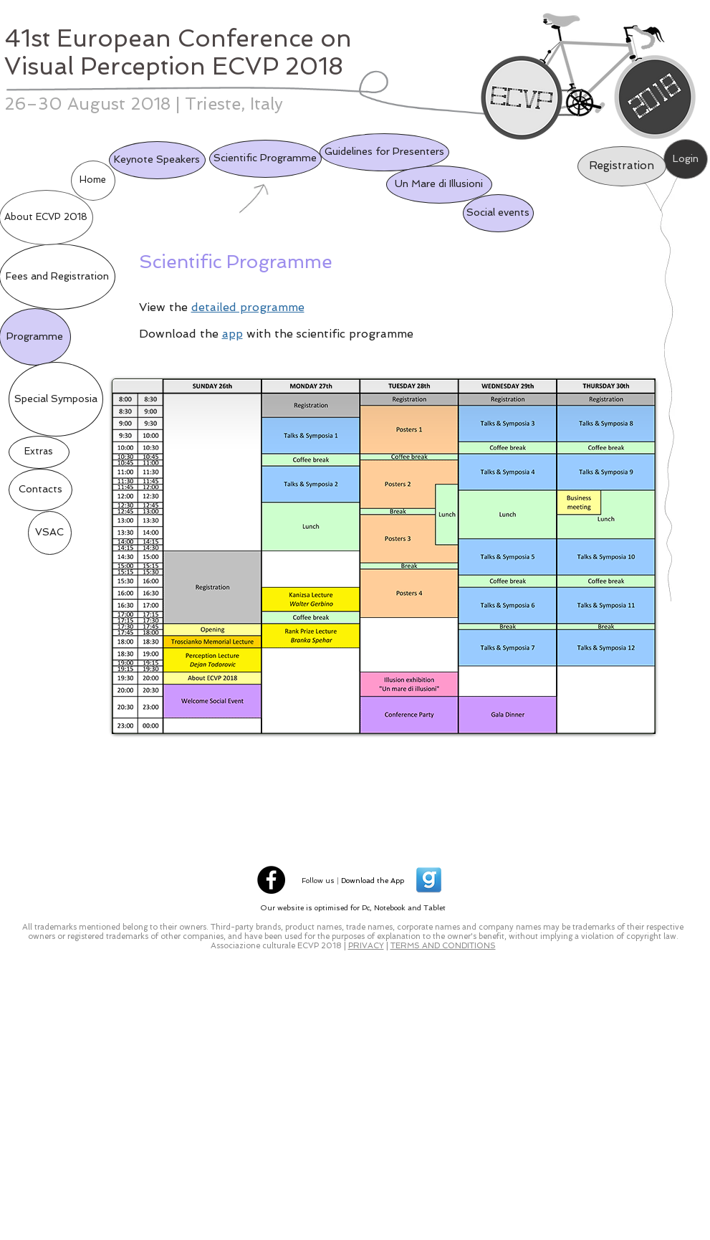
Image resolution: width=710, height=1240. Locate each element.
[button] (50, 533)
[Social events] (498, 213)
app (232, 333)
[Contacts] (40, 490)
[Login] (685, 159)
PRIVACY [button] (366, 945)
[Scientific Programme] (265, 159)
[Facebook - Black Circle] (271, 880)
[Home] (93, 181)
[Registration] (621, 166)
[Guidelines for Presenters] (384, 152)
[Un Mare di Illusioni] (439, 185)
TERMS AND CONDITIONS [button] (443, 945)
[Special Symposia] (56, 399)
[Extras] (39, 452)
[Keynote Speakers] (157, 160)
